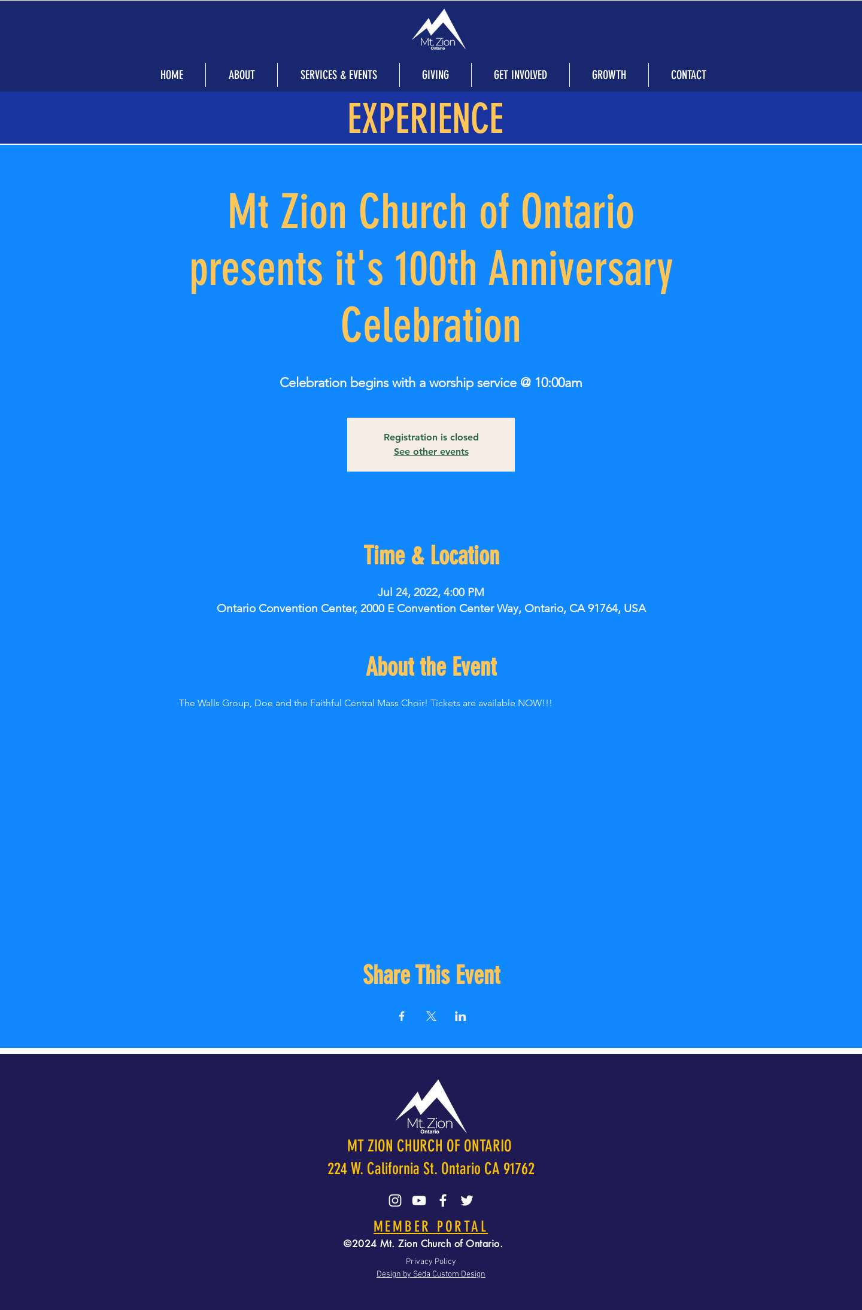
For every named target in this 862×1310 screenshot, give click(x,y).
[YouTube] (419, 1200)
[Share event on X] (431, 1016)
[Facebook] (443, 1200)
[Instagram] (395, 1200)
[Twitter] (467, 1200)
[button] (241, 75)
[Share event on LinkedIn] (460, 1016)
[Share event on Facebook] (402, 1016)
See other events (431, 451)
